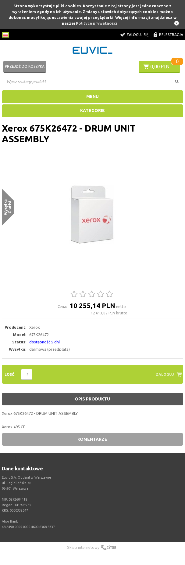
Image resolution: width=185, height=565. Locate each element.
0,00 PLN (159, 66)
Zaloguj (165, 374)
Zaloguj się (137, 35)
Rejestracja (171, 35)
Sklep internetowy (83, 547)
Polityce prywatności (96, 23)
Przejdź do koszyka (24, 66)
